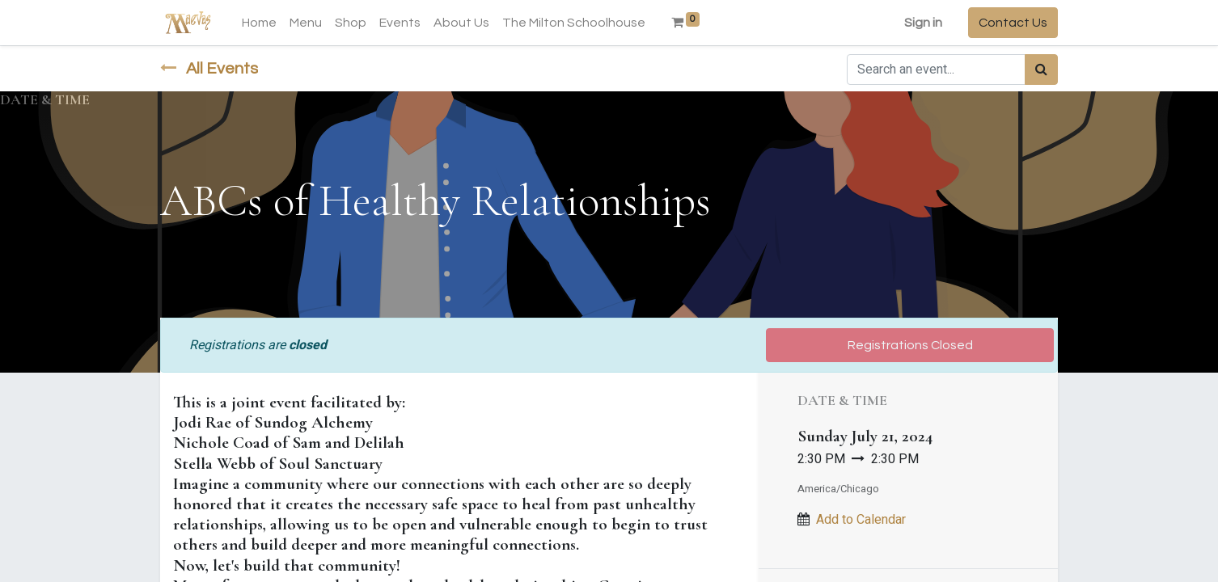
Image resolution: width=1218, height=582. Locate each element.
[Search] (1041, 69)
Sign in (923, 22)
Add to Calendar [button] (861, 519)
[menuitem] (259, 22)
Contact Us (1013, 22)
